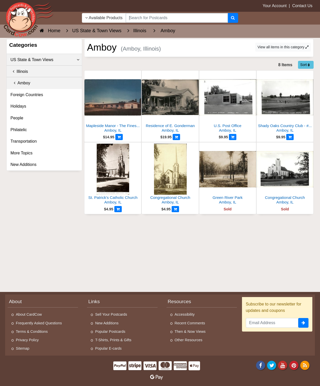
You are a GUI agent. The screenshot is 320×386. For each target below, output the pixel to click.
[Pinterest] (294, 365)
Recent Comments (190, 323)
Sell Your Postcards (111, 314)
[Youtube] (283, 365)
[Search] (233, 18)
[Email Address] (272, 323)
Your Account (275, 6)
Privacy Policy (27, 340)
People (16, 118)
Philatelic (18, 130)
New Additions (23, 164)
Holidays (18, 106)
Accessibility (185, 314)
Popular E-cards (108, 348)
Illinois (19, 71)
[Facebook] (260, 365)
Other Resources (189, 340)
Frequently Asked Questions (39, 323)
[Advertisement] (199, 252)
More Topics (21, 153)
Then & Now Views (190, 332)
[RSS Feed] (305, 365)
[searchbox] (177, 18)
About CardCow (29, 314)
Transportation (23, 141)
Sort (305, 65)
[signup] (303, 323)
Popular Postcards (110, 332)
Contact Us (302, 6)
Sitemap (22, 348)
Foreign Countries (26, 95)
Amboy (20, 83)
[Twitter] (271, 365)
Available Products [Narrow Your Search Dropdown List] (104, 18)
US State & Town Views (44, 59)
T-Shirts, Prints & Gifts (113, 340)
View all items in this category (283, 47)
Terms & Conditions (32, 332)
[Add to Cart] (119, 137)
